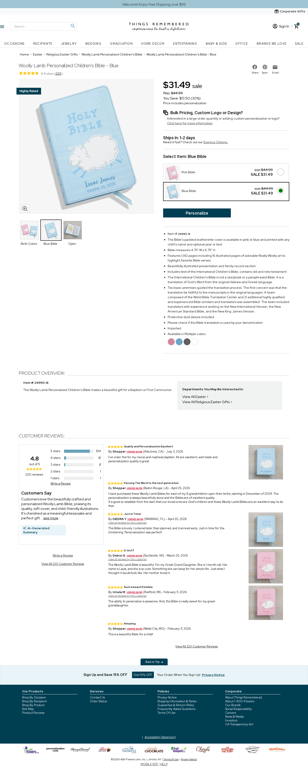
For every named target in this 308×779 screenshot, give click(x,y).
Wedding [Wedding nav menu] (93, 44)
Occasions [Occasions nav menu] (14, 44)
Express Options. (216, 142)
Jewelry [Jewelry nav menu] (69, 44)
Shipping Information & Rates (177, 701)
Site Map (28, 709)
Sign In (281, 26)
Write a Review (61, 483)
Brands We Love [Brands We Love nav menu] (272, 44)
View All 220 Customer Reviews (63, 564)
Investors (231, 720)
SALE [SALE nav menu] (299, 44)
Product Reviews (33, 713)
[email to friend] (275, 67)
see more (50, 518)
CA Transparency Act (239, 724)
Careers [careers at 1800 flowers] (230, 713)
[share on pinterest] (265, 67)
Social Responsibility (238, 709)
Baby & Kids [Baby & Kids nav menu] (216, 44)
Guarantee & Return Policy (175, 705)
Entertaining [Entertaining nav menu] (185, 44)
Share (255, 72)
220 (58, 74)
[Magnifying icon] (73, 26)
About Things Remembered (243, 697)
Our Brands (233, 705)
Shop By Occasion (34, 697)
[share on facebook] (254, 67)
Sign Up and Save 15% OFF (105, 675)
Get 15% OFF (143, 675)
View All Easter (194, 396)
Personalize (197, 213)
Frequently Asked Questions (176, 709)
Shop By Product (33, 705)
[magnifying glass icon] (25, 209)
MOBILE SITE (149, 764)
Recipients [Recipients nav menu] (42, 44)
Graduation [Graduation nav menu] (121, 44)
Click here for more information (190, 123)
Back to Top (155, 661)
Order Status (98, 701)
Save (265, 72)
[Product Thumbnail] (29, 230)
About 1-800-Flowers (239, 701)
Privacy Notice (167, 697)
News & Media (234, 717)
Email (275, 72)
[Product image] (86, 147)
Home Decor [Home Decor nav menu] (152, 44)
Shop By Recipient (34, 701)
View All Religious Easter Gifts (206, 402)
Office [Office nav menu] (241, 44)
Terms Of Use (166, 713)
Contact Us (97, 697)
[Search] (43, 26)
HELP (164, 764)
